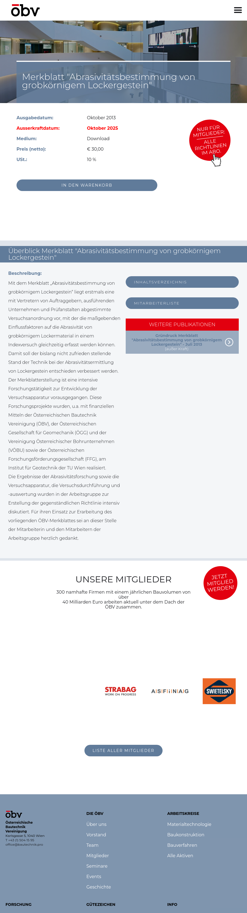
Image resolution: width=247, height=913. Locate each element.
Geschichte (98, 887)
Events (93, 876)
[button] (238, 10)
